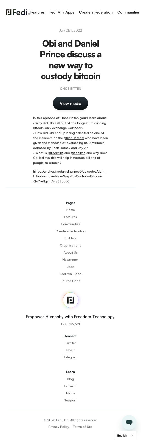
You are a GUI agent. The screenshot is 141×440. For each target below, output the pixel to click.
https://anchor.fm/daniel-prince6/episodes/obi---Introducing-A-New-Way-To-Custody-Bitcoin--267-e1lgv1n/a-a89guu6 (69, 176)
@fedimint (55, 153)
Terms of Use (83, 427)
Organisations (70, 245)
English (122, 435)
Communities (128, 12)
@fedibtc (78, 153)
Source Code (70, 281)
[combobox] (125, 435)
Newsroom (70, 259)
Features (37, 12)
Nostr (70, 350)
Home (70, 210)
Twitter (70, 343)
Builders (70, 238)
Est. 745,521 (70, 324)
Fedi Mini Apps (61, 12)
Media (70, 393)
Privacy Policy (58, 427)
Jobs (70, 267)
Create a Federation (96, 12)
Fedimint (70, 386)
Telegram (70, 357)
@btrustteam (74, 138)
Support (70, 400)
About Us (71, 252)
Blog (70, 379)
